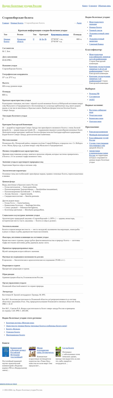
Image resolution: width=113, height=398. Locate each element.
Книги (85, 6)
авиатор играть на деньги (8, 384)
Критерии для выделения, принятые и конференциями (99, 69)
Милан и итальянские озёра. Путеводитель (45, 350)
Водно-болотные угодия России (22, 5)
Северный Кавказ (96, 44)
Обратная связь (104, 6)
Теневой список (95, 30)
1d (40, 39)
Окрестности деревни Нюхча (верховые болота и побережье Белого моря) (36, 326)
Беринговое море (96, 118)
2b (46, 39)
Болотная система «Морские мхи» (20, 323)
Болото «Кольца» (13, 329)
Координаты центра (60, 34)
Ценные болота (17, 23)
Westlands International (99, 135)
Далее (79, 23)
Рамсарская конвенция (98, 132)
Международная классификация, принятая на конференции (99, 56)
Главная (5, 23)
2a (43, 39)
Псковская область (21, 40)
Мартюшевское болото (15, 335)
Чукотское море (95, 115)
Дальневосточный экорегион (96, 40)
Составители (94, 96)
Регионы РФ (94, 94)
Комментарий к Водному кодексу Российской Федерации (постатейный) (18, 352)
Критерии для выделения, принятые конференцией (99, 78)
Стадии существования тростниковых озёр (98, 144)
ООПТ (92, 100)
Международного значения (96, 23)
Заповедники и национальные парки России (98, 153)
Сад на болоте (68, 348)
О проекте (93, 6)
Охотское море (95, 121)
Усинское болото (13, 332)
